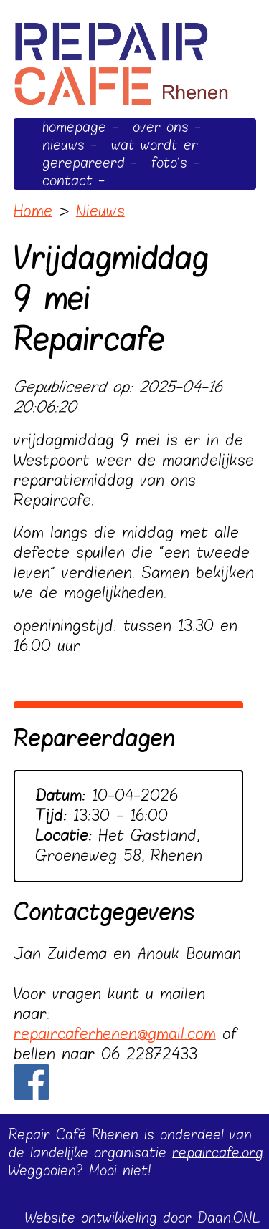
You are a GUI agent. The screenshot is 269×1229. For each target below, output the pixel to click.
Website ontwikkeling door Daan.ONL (142, 1218)
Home (33, 211)
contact (67, 181)
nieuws (63, 145)
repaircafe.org (217, 1153)
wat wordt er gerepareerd (120, 154)
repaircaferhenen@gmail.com (115, 1034)
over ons (161, 127)
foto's (169, 163)
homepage (74, 127)
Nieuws (100, 211)
